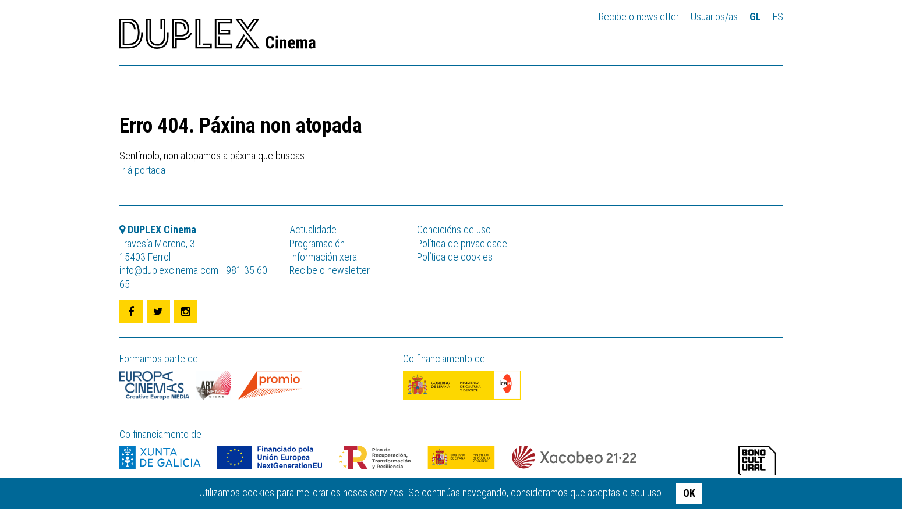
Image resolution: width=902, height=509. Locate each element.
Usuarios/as (714, 16)
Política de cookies (455, 257)
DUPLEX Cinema (217, 37)
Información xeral (324, 257)
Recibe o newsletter (639, 16)
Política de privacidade (462, 243)
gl (755, 16)
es (778, 16)
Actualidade (313, 229)
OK (689, 493)
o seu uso (642, 492)
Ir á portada (142, 170)
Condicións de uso (454, 229)
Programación (317, 243)
